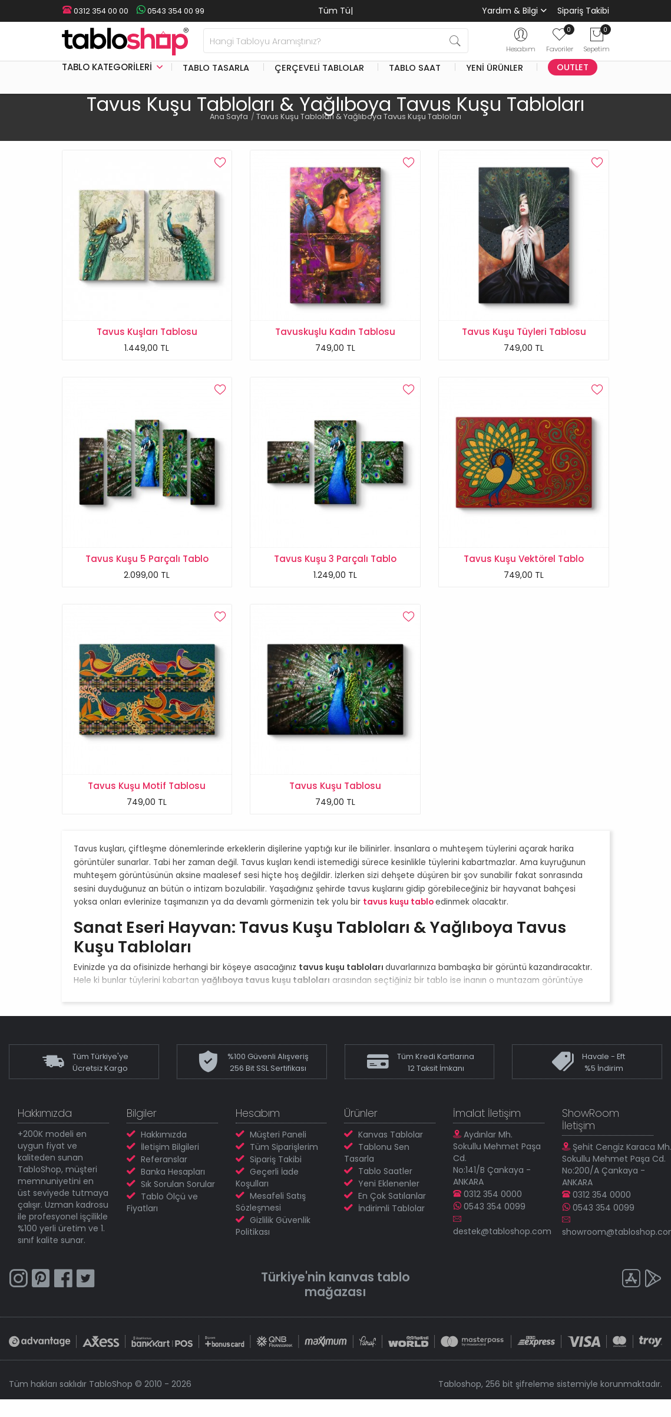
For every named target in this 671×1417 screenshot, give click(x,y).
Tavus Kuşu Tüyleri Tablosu (524, 332)
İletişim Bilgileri (170, 1154)
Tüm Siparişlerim (284, 1154)
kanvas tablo (370, 1284)
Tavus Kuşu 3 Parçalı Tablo (335, 561)
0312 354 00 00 (95, 11)
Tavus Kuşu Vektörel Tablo (524, 561)
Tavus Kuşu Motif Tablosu (147, 790)
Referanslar (164, 1166)
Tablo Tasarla (216, 67)
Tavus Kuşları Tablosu (147, 332)
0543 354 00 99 (168, 11)
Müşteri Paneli (278, 1142)
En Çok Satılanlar (392, 1203)
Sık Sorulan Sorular (178, 1191)
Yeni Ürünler (494, 67)
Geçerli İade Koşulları (267, 1184)
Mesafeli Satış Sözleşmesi (271, 1209)
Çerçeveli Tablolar (319, 67)
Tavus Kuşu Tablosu (335, 790)
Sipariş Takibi (583, 11)
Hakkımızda (164, 1142)
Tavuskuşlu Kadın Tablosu (335, 332)
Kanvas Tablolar (390, 1142)
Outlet (573, 67)
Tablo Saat (415, 67)
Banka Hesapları (173, 1179)
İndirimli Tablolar (391, 1215)
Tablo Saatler (385, 1178)
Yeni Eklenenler (388, 1190)
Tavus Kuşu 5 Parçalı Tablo (147, 561)
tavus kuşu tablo (398, 909)
